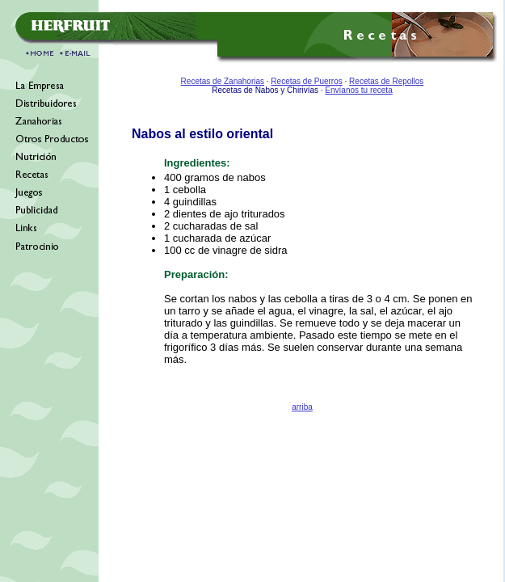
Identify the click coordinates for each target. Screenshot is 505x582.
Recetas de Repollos (386, 81)
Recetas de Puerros (306, 81)
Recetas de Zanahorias (222, 81)
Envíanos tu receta (358, 90)
